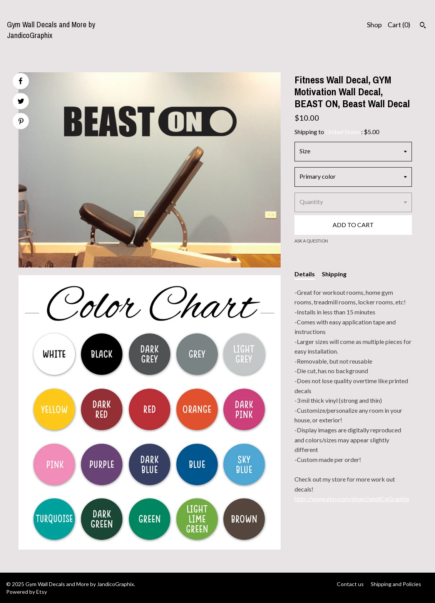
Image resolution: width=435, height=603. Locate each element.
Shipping (334, 273)
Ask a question (311, 240)
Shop (374, 24)
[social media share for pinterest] (21, 122)
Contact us (350, 584)
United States (343, 131)
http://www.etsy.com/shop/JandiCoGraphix (351, 498)
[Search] (423, 26)
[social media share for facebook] (20, 81)
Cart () (399, 24)
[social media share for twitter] (21, 102)
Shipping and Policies (396, 584)
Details (304, 273)
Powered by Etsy (26, 591)
